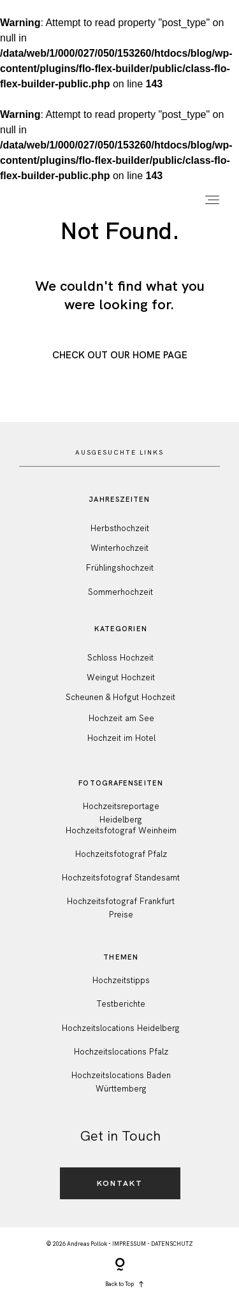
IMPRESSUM (129, 1244)
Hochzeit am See (121, 718)
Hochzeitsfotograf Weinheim (121, 830)
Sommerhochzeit (120, 592)
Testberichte (120, 1003)
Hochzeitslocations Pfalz (121, 1051)
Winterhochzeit (119, 548)
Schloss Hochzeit (120, 657)
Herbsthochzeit (120, 528)
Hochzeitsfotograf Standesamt (121, 877)
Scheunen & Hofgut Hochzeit (120, 697)
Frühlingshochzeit (120, 567)
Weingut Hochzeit (121, 677)
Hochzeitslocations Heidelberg (121, 1028)
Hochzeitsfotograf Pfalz (121, 854)
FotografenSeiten (120, 782)
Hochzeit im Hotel (121, 738)
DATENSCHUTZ (172, 1244)
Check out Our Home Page (119, 355)
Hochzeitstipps (121, 980)
